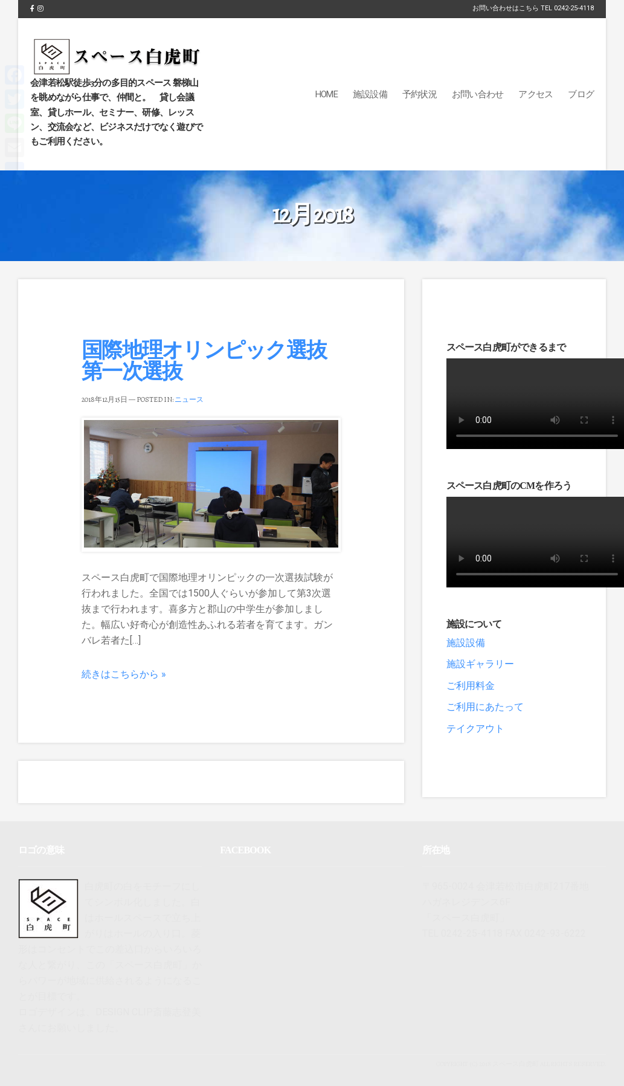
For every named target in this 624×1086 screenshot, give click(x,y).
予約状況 (419, 94)
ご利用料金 (470, 685)
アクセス (535, 94)
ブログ (581, 94)
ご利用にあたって (485, 707)
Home (326, 94)
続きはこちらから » (124, 674)
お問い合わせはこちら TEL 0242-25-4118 (533, 8)
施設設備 (370, 94)
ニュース (189, 399)
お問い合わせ (478, 94)
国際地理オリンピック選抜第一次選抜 (204, 360)
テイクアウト (475, 728)
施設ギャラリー (480, 664)
